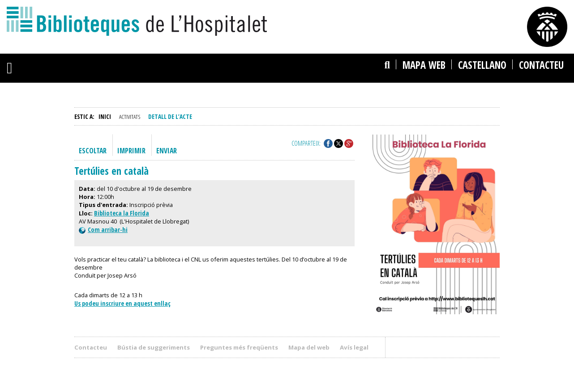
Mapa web (424, 65)
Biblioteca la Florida (121, 213)
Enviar (166, 151)
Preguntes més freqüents (239, 347)
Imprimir (131, 151)
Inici (105, 116)
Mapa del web (309, 347)
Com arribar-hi (103, 229)
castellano (482, 65)
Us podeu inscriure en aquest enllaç (122, 303)
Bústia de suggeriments (153, 347)
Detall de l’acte (170, 116)
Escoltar (93, 151)
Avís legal (354, 347)
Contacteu (541, 65)
